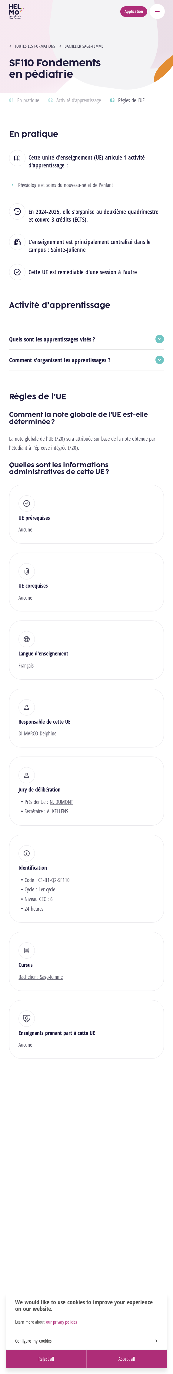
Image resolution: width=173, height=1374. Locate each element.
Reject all (46, 1359)
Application (134, 11)
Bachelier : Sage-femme (40, 976)
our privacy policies (61, 1322)
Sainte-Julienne (68, 250)
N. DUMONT (61, 801)
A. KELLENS (57, 811)
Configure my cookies (86, 1341)
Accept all (126, 1359)
